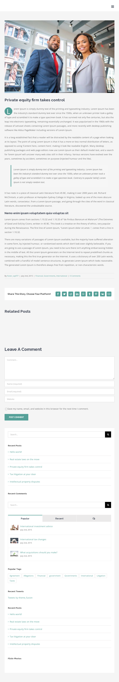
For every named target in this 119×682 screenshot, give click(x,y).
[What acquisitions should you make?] (14, 553)
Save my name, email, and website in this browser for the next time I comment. (48, 408)
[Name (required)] (59, 384)
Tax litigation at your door (23, 474)
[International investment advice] (14, 526)
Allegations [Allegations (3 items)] (28, 575)
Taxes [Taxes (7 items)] (12, 580)
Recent (59, 518)
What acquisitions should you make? (38, 552)
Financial (39, 276)
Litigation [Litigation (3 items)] (101, 575)
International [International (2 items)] (87, 575)
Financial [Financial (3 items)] (41, 575)
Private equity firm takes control (26, 466)
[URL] (59, 399)
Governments (49, 276)
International (61, 276)
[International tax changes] (14, 539)
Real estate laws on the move (24, 459)
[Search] (108, 434)
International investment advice (36, 526)
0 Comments (75, 276)
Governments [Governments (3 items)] (71, 575)
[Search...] (56, 434)
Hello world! (16, 451)
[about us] (59, 56)
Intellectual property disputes (25, 481)
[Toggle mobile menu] (112, 6)
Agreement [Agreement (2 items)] (15, 575)
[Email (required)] (59, 391)
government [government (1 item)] (55, 575)
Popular (25, 518)
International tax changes (33, 539)
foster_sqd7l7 (13, 276)
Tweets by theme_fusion (20, 597)
